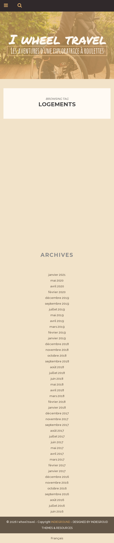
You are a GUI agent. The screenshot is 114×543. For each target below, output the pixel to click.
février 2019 (57, 332)
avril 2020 (57, 286)
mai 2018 (57, 384)
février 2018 (57, 401)
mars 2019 (57, 326)
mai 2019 (57, 315)
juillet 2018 (57, 373)
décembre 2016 (57, 477)
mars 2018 (57, 396)
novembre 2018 (57, 350)
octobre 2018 (57, 355)
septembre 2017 (57, 425)
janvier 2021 (57, 274)
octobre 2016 (57, 488)
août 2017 (57, 430)
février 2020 (57, 292)
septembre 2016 (57, 494)
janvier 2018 (57, 407)
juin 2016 (57, 511)
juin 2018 (57, 378)
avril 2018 (57, 390)
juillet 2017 (57, 436)
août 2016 (57, 500)
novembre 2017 (57, 419)
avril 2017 (57, 453)
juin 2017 (57, 442)
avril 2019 (57, 321)
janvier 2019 (57, 338)
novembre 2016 (57, 482)
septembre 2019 (57, 303)
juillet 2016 (57, 505)
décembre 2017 (57, 413)
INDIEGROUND (60, 522)
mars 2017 (57, 459)
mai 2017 (57, 448)
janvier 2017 (57, 471)
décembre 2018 (57, 344)
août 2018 (57, 367)
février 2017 (57, 465)
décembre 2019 (57, 298)
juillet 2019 (57, 309)
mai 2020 (57, 280)
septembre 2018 (57, 361)
